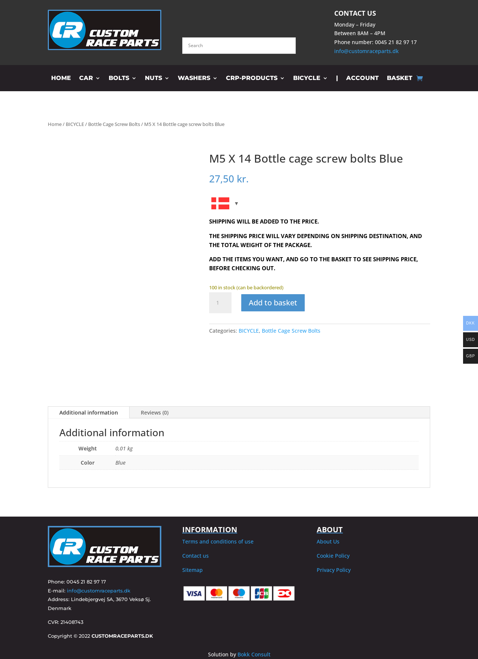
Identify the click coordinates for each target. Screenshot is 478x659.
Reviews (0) (154, 412)
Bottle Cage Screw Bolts (114, 124)
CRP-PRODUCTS (251, 78)
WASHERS (194, 78)
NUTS (153, 78)
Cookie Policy (333, 555)
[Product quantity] (220, 302)
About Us (328, 541)
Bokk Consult (254, 654)
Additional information (88, 412)
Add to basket (273, 303)
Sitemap (192, 569)
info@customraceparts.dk (366, 51)
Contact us (195, 555)
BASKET (399, 78)
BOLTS (119, 78)
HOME (61, 78)
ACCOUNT (362, 78)
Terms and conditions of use (218, 541)
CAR (86, 78)
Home (55, 124)
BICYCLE (306, 78)
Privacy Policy (334, 569)
